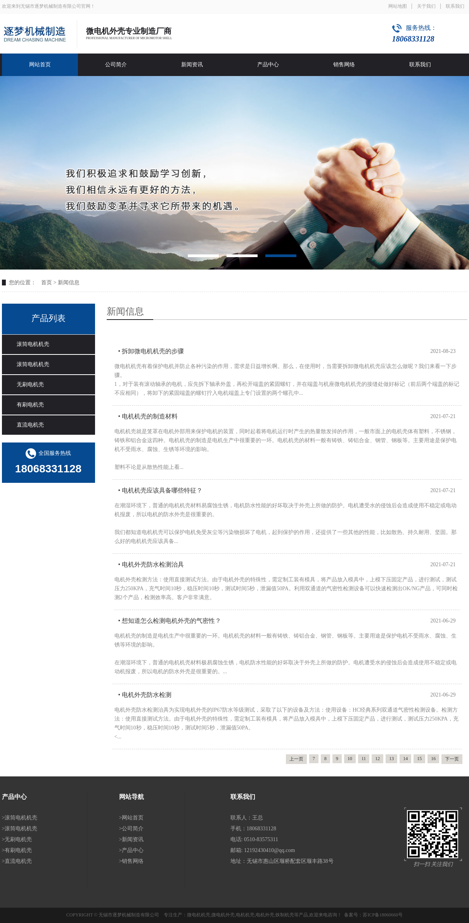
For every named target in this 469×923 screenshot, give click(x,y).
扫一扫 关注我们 (433, 864)
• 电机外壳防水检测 (145, 694)
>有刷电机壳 (17, 850)
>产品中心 (131, 850)
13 (391, 758)
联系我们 (455, 6)
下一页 (452, 759)
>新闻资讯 (131, 839)
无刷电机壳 (30, 384)
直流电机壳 (30, 425)
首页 (46, 282)
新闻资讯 (192, 64)
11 (364, 758)
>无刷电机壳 (17, 839)
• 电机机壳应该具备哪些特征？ (160, 490)
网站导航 (131, 796)
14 (405, 758)
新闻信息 (69, 282)
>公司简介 (131, 828)
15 (419, 758)
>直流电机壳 (17, 861)
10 (350, 758)
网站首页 (40, 64)
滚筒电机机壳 (33, 344)
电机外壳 (265, 915)
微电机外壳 (223, 915)
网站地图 (397, 6)
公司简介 (116, 64)
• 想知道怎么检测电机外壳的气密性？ (170, 620)
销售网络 (344, 64)
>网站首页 (131, 818)
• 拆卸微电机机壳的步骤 (151, 351)
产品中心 (268, 64)
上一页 (296, 759)
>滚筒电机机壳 (20, 818)
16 (433, 758)
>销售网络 (131, 861)
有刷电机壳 (30, 405)
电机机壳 (245, 915)
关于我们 (426, 6)
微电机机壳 (198, 915)
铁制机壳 (284, 915)
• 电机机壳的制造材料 (148, 416)
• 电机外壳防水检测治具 (151, 564)
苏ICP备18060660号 (383, 915)
